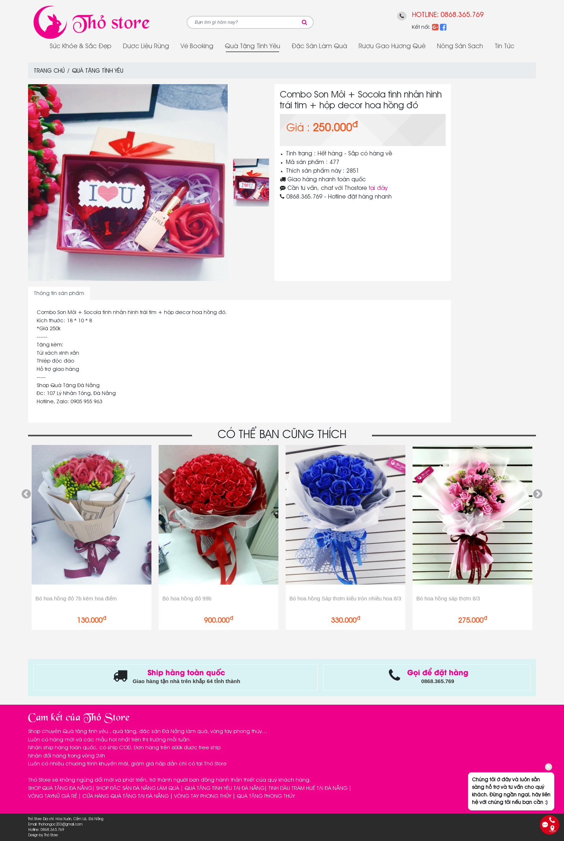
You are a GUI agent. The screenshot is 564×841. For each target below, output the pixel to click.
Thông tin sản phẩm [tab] (59, 293)
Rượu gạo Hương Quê (392, 46)
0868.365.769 (462, 15)
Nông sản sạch (460, 46)
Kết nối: (421, 27)
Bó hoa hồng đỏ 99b (186, 598)
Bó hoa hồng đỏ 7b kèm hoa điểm (76, 598)
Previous (26, 494)
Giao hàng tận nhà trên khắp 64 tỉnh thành (186, 681)
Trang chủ (49, 71)
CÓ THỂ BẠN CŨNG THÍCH (282, 435)
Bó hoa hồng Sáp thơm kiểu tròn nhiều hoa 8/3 (345, 598)
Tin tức (504, 46)
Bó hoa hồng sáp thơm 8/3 (448, 598)
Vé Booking (197, 46)
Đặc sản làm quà (319, 46)
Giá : (298, 128)
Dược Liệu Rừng (146, 46)
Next (537, 494)
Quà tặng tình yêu (252, 46)
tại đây (378, 188)
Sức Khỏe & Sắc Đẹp (81, 46)
